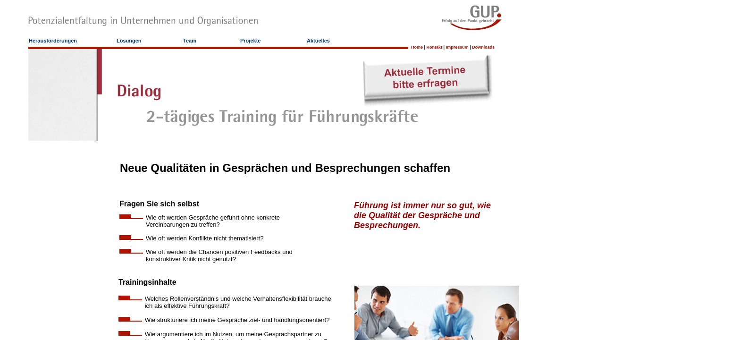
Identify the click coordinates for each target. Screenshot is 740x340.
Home (417, 47)
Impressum (457, 47)
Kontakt (435, 47)
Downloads (483, 47)
